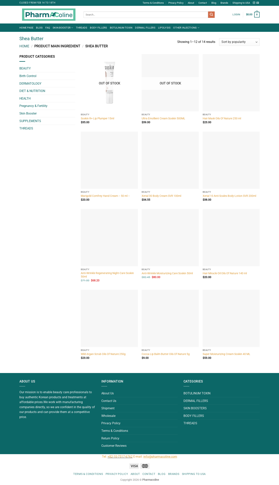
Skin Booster (63, 27)
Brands (224, 2)
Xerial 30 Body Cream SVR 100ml (161, 196)
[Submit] (211, 14)
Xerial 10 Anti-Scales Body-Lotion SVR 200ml (229, 196)
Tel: (105, 456)
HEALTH (25, 98)
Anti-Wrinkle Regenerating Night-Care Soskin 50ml (107, 275)
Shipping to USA (241, 2)
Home (24, 46)
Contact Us (108, 401)
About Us (107, 393)
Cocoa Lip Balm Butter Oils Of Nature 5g (166, 354)
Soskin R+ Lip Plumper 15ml (97, 118)
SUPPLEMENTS (30, 121)
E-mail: (155, 456)
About (191, 2)
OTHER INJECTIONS (186, 27)
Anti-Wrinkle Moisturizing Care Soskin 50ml (167, 273)
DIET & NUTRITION (32, 91)
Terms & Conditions (153, 2)
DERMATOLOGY (30, 83)
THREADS (81, 27)
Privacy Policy (175, 2)
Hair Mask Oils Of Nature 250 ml (222, 118)
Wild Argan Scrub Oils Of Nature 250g (103, 354)
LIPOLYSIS (164, 27)
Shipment (108, 408)
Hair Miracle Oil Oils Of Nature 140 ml (225, 273)
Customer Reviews (114, 446)
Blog (213, 2)
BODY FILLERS (98, 27)
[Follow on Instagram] (254, 3)
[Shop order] (239, 42)
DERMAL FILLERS (145, 27)
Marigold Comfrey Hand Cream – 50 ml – (105, 196)
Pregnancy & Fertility (33, 106)
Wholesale (108, 416)
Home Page (26, 27)
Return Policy (110, 438)
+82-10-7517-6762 (120, 456)
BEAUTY (25, 68)
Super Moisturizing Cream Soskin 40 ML (226, 354)
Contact (202, 2)
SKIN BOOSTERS (195, 408)
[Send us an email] (258, 3)
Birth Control (27, 76)
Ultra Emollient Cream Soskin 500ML (163, 118)
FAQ (47, 27)
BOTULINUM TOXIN (121, 27)
